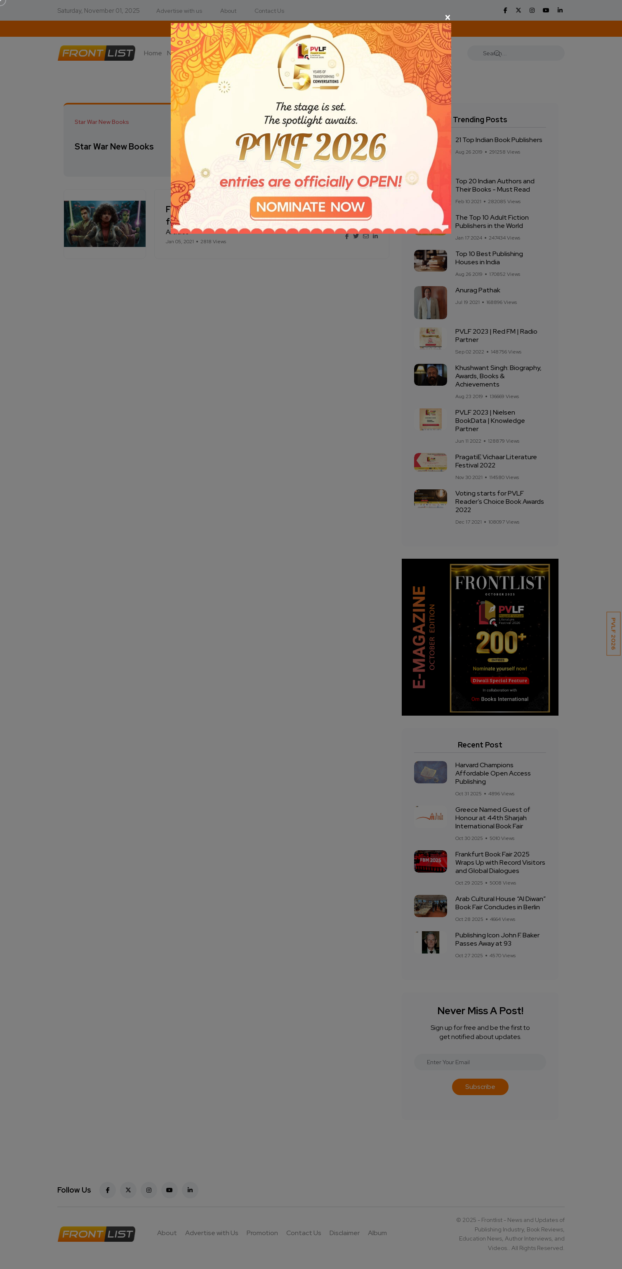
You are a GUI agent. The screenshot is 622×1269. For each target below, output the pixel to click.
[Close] (311, 17)
